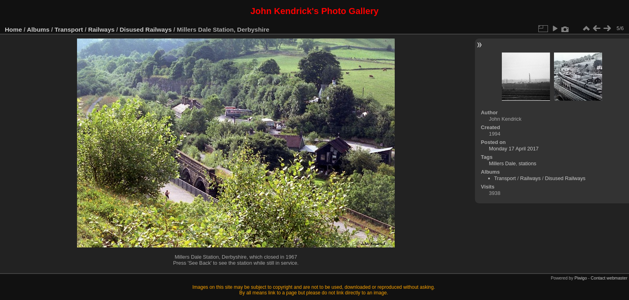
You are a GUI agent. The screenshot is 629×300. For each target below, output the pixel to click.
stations (527, 163)
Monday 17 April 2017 (514, 149)
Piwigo (580, 278)
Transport (69, 29)
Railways (101, 29)
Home (13, 29)
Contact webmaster (609, 278)
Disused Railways (146, 29)
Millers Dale (502, 163)
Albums (38, 29)
